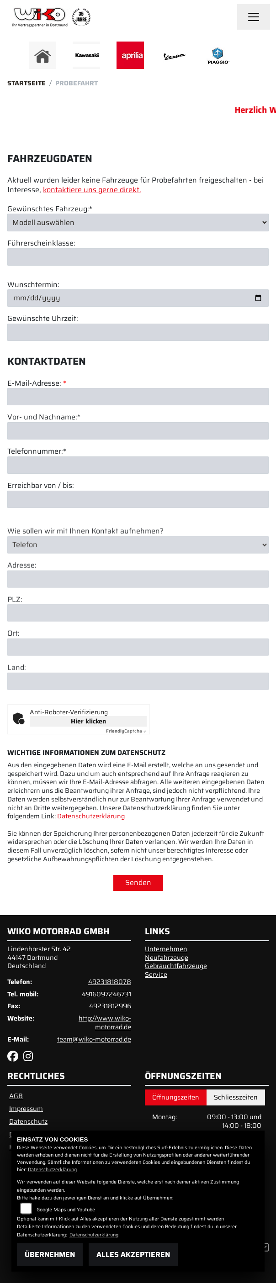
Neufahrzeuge (166, 958)
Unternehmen (166, 949)
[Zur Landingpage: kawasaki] (86, 55)
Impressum (26, 1109)
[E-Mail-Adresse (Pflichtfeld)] (138, 396)
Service (156, 974)
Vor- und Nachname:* (43, 417)
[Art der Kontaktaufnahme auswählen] (138, 560)
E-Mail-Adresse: (36, 383)
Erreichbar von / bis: (40, 486)
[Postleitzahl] (138, 628)
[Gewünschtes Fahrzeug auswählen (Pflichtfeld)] (138, 222)
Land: (16, 683)
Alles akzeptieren (133, 1254)
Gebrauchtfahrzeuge (176, 966)
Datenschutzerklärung (91, 816)
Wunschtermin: (33, 285)
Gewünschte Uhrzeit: (42, 319)
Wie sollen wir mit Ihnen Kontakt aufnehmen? (85, 546)
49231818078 (109, 982)
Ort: (13, 649)
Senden (138, 882)
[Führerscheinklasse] (138, 257)
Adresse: (22, 581)
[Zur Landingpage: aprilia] (130, 55)
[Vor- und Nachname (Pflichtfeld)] (138, 431)
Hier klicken (88, 721)
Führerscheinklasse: (41, 243)
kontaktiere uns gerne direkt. (92, 189)
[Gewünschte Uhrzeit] (138, 332)
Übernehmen (50, 1254)
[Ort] (138, 662)
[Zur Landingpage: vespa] (174, 55)
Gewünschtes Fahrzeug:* (49, 209)
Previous (27, 57)
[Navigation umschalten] (254, 17)
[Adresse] (138, 594)
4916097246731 (106, 994)
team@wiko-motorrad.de (94, 1039)
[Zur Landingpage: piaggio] (218, 55)
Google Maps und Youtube (66, 1210)
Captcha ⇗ (126, 731)
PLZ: (14, 615)
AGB (16, 1096)
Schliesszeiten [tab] (236, 1097)
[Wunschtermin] (138, 298)
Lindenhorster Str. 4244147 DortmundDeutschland (39, 957)
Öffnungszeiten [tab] (175, 1097)
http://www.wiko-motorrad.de (105, 1022)
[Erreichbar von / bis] (138, 499)
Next (249, 57)
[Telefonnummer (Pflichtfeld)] (138, 465)
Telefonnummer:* (36, 451)
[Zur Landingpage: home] (42, 55)
